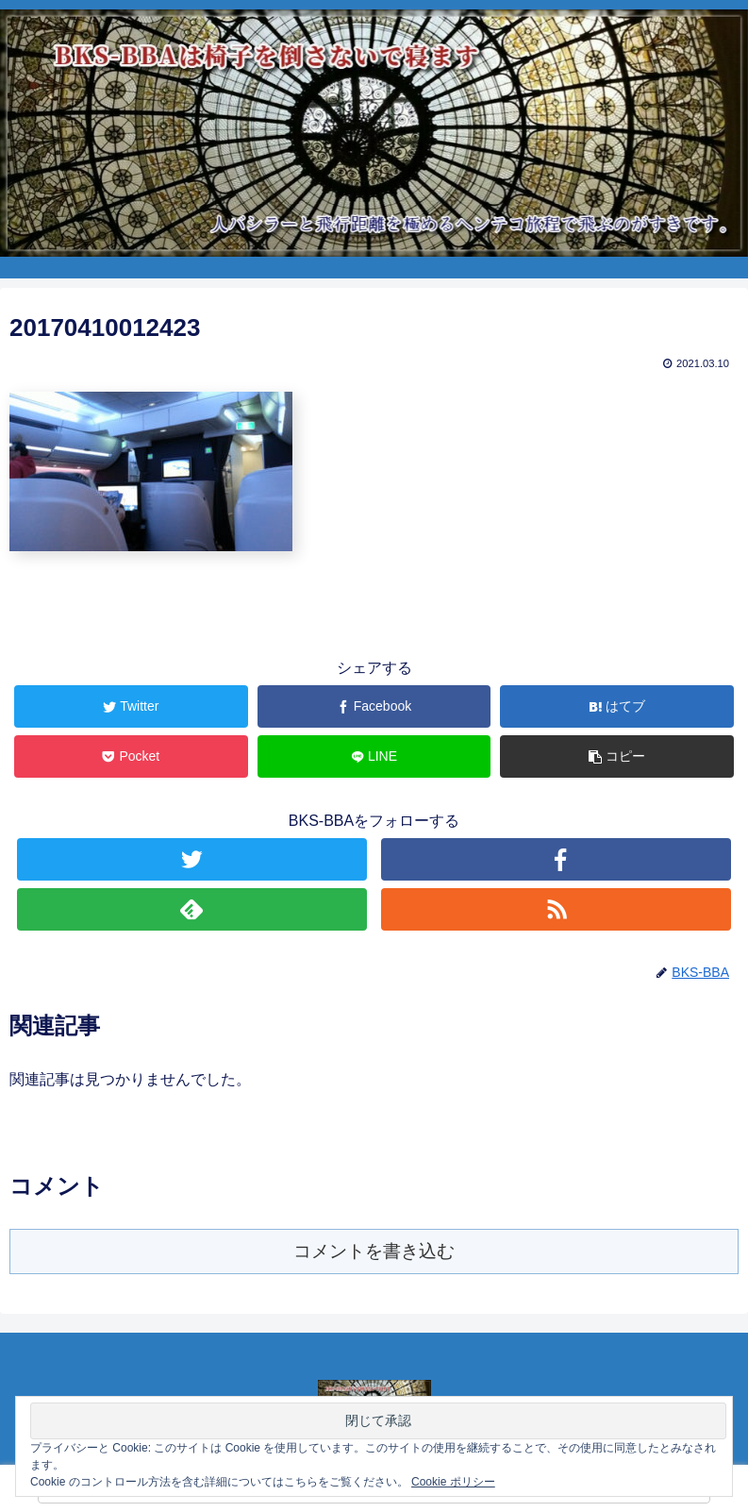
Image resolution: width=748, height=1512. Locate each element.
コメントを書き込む (374, 1251)
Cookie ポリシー (453, 1481)
